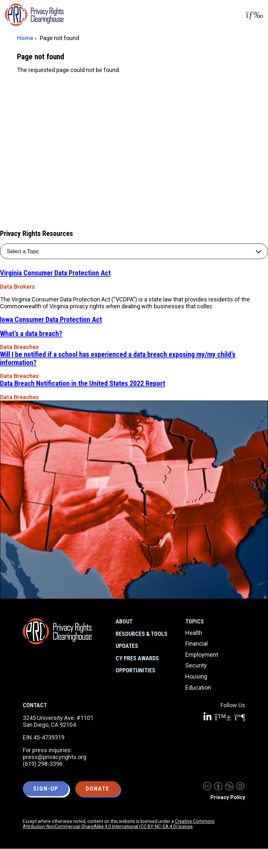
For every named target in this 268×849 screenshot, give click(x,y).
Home (25, 38)
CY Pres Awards (137, 658)
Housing (196, 676)
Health (193, 632)
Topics (194, 621)
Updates (127, 645)
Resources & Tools (141, 633)
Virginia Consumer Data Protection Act (55, 273)
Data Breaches (19, 347)
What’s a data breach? (31, 333)
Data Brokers (17, 286)
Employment (201, 654)
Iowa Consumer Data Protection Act (51, 319)
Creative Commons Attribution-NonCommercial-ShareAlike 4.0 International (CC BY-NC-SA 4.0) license (119, 824)
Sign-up (45, 788)
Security (196, 665)
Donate (97, 788)
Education (198, 687)
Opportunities (135, 670)
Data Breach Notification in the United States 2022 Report (82, 383)
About (124, 621)
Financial (196, 643)
